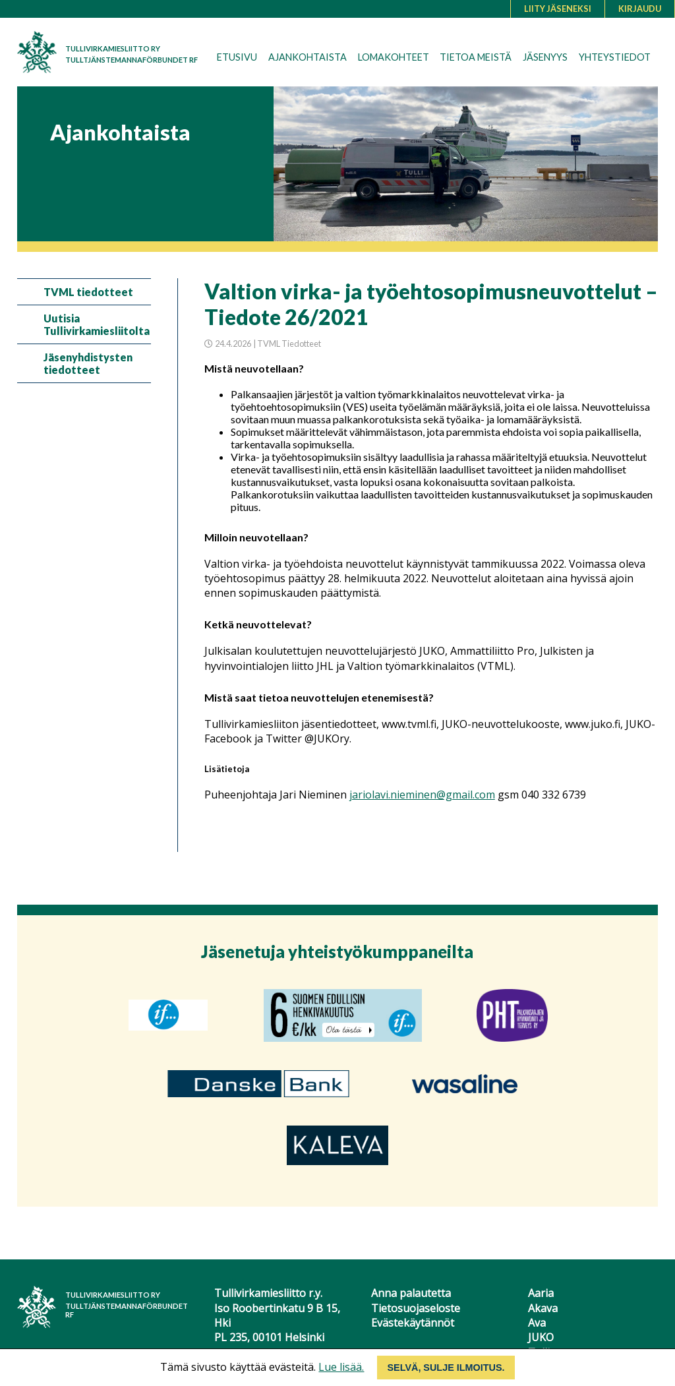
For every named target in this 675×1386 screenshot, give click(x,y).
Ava (537, 1322)
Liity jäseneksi (557, 8)
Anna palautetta (411, 1293)
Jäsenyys (545, 57)
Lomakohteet (393, 57)
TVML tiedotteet (88, 292)
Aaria (541, 1293)
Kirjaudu (639, 8)
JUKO (541, 1337)
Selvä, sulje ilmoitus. (445, 1367)
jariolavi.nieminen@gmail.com (422, 794)
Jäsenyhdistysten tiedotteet (88, 363)
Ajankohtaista (307, 57)
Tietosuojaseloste (415, 1308)
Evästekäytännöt (412, 1322)
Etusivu (237, 57)
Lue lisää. (341, 1367)
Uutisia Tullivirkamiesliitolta (97, 324)
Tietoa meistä (476, 57)
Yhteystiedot (615, 57)
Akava (543, 1308)
